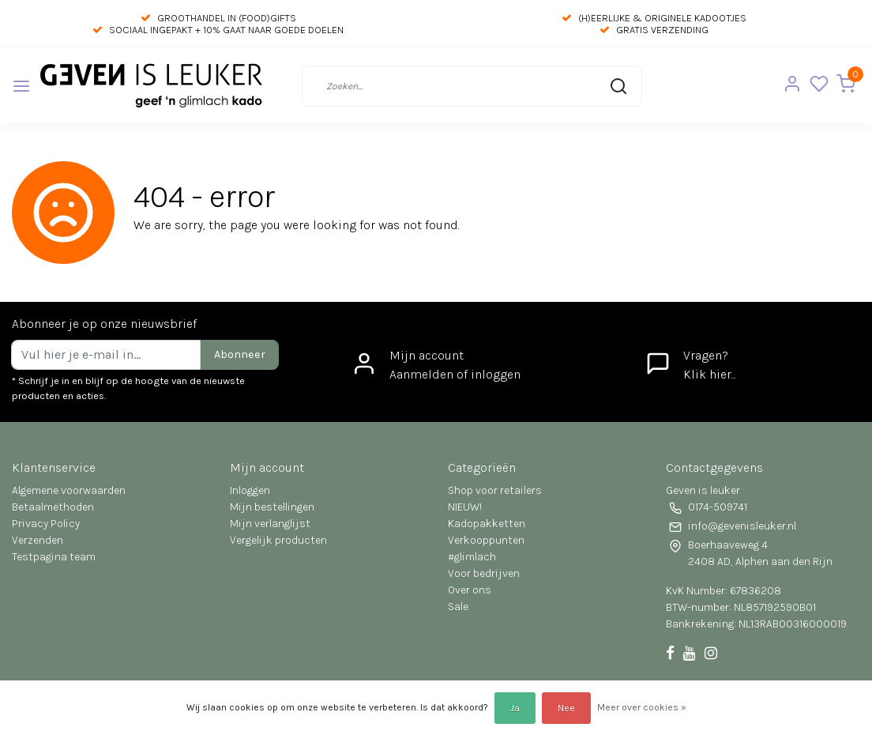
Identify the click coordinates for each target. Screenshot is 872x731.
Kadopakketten (486, 523)
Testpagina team (54, 556)
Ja (515, 708)
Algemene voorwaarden (69, 490)
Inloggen (250, 490)
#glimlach (472, 556)
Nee (566, 708)
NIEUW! (465, 507)
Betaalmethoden (53, 507)
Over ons (469, 590)
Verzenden (37, 540)
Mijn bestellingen (272, 507)
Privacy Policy (46, 523)
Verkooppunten (486, 540)
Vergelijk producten (278, 540)
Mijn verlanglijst (270, 523)
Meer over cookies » (641, 707)
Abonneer (239, 354)
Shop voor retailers (495, 490)
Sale (458, 606)
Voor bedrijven (484, 573)
